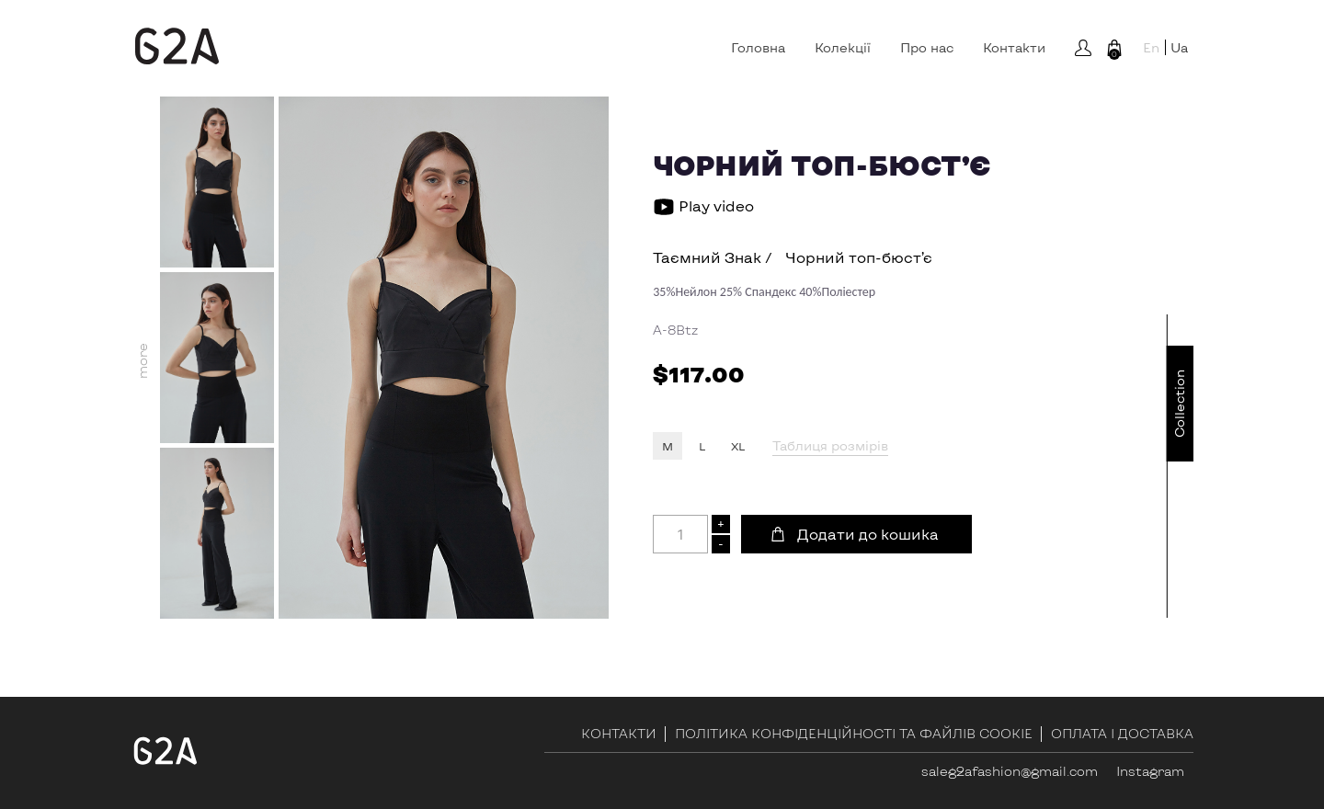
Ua (1179, 47)
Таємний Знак (707, 257)
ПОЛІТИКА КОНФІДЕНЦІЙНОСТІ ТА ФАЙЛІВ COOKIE (854, 733)
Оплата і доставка (1122, 733)
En (1151, 47)
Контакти (1014, 47)
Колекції (843, 47)
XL (738, 445)
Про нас (926, 47)
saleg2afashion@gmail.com (1009, 771)
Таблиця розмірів (830, 446)
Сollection (1179, 404)
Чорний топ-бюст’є (858, 257)
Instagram (1150, 771)
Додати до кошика (868, 533)
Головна (758, 47)
